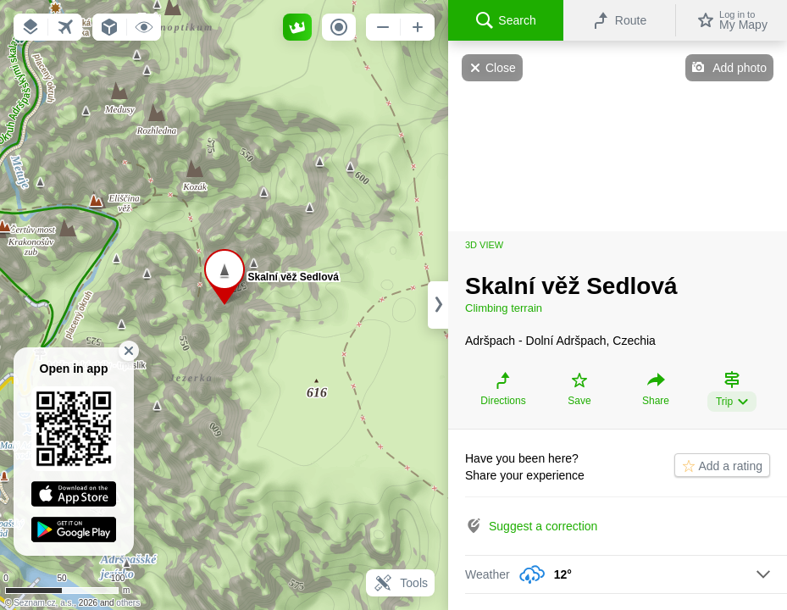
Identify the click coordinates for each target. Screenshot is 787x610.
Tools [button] (400, 583)
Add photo (739, 68)
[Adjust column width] (438, 305)
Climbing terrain (503, 308)
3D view (484, 245)
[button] (30, 27)
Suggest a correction (543, 526)
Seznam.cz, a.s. (44, 602)
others (128, 602)
